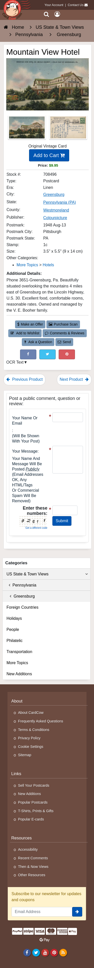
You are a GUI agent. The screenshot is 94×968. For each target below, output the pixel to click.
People (13, 629)
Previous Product (24, 379)
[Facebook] (27, 952)
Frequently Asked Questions (40, 721)
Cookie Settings (30, 747)
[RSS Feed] (63, 952)
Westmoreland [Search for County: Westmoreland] (56, 210)
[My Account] (57, 14)
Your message (25, 451)
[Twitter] (36, 952)
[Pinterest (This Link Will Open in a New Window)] (67, 354)
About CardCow (31, 713)
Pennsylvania (21, 585)
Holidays (14, 618)
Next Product (74, 379)
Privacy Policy (29, 738)
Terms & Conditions (33, 730)
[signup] (77, 912)
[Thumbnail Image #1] (27, 129)
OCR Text (15, 362)
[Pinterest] (54, 952)
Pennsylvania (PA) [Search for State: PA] (59, 202)
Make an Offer (30, 324)
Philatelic (15, 640)
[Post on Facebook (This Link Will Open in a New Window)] (28, 354)
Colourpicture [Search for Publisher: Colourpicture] (55, 218)
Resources (21, 838)
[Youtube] (45, 952)
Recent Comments (33, 858)
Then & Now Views (33, 867)
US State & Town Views (47, 574)
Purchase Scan (63, 324)
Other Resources (31, 875)
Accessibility (28, 849)
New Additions (19, 674)
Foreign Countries (22, 607)
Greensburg (21, 596)
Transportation (19, 652)
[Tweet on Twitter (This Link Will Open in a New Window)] (47, 354)
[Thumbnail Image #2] (68, 129)
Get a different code (36, 527)
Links (16, 773)
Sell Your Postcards (33, 785)
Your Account (54, 5)
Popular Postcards (33, 802)
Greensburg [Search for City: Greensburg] (53, 194)
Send (64, 342)
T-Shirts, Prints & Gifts (36, 811)
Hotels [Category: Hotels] (48, 265)
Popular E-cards (31, 819)
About (17, 701)
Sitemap (24, 755)
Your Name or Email (25, 420)
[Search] (46, 14)
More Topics (17, 663)
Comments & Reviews (64, 333)
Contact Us (75, 5)
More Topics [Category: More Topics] (27, 265)
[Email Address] (42, 912)
